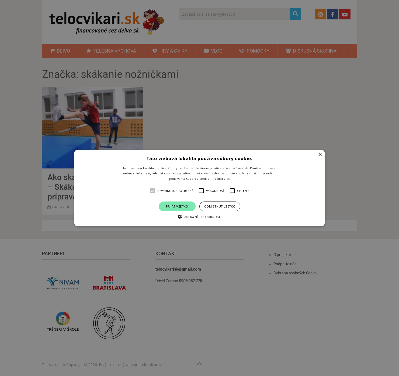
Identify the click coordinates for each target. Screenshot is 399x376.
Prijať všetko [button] (177, 206)
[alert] (199, 188)
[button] (199, 188)
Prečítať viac (220, 179)
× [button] (320, 155)
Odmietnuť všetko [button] (219, 206)
